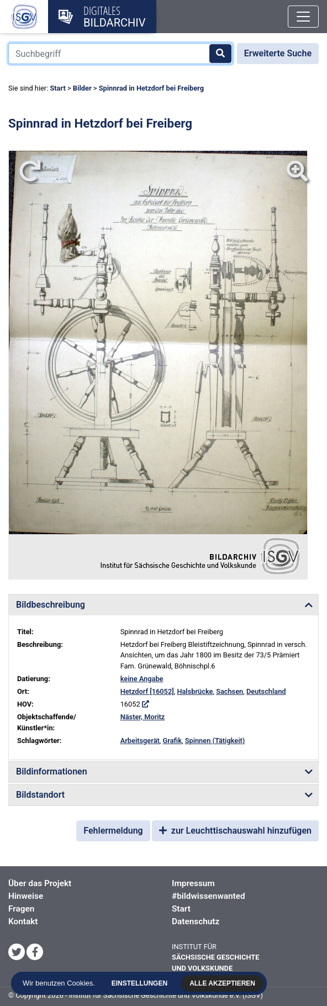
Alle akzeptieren (224, 983)
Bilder (82, 88)
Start (57, 88)
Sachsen (229, 691)
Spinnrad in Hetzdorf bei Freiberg (151, 88)
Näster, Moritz (142, 717)
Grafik (172, 740)
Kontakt (23, 921)
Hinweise (25, 896)
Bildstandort (40, 794)
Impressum (193, 883)
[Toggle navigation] (303, 17)
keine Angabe (142, 679)
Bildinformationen (51, 771)
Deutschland (266, 691)
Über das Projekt (39, 883)
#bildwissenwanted (208, 896)
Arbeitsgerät (140, 740)
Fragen (21, 909)
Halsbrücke (195, 691)
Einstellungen (141, 983)
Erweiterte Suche (278, 53)
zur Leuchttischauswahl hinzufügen (235, 830)
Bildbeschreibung (50, 604)
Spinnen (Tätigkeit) (215, 740)
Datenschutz (195, 921)
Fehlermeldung (113, 830)
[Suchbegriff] (120, 53)
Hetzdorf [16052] (147, 691)
